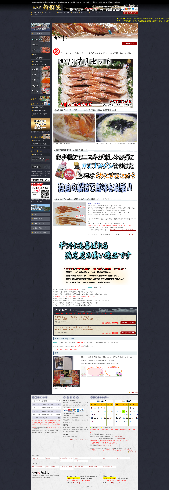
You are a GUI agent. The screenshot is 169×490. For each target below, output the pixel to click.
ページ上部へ (134, 392)
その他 (76, 461)
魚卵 (104, 458)
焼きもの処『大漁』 (39, 140)
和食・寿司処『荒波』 (39, 110)
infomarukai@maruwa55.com (80, 483)
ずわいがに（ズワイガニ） (41, 64)
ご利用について (36, 12)
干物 (90, 458)
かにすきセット (37, 61)
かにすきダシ (130, 234)
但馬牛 (118, 458)
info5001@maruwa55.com (116, 483)
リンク (35, 214)
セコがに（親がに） (39, 58)
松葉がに (35, 54)
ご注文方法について (50, 12)
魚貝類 (76, 458)
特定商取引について (64, 12)
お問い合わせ (84, 12)
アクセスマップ (37, 219)
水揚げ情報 (35, 458)
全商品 (48, 458)
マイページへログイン (38, 14)
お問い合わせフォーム (39, 232)
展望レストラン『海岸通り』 (40, 115)
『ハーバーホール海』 (39, 147)
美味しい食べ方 (37, 154)
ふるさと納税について (39, 228)
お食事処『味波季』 (39, 107)
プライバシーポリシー (97, 12)
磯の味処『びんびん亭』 (40, 144)
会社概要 (75, 12)
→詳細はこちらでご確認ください (78, 439)
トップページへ (37, 33)
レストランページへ (105, 445)
